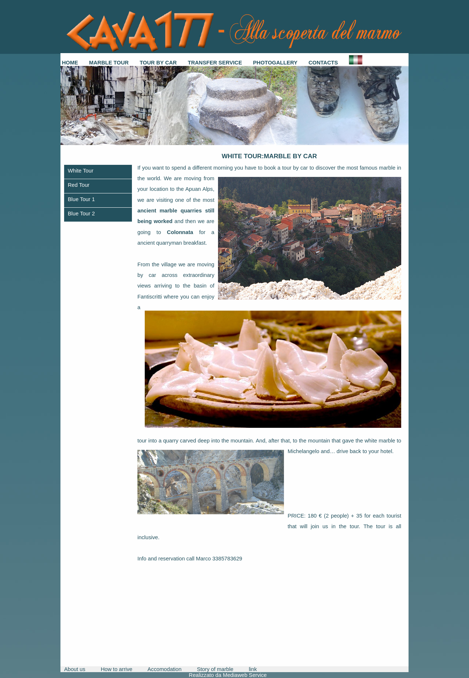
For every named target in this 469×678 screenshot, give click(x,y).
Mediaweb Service (245, 675)
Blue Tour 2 (81, 213)
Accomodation (165, 669)
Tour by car (158, 63)
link (253, 669)
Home (70, 63)
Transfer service (215, 63)
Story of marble (215, 669)
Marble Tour (109, 63)
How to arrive (116, 669)
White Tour (80, 171)
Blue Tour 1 (81, 199)
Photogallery (275, 63)
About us (74, 669)
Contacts (323, 63)
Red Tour (78, 185)
